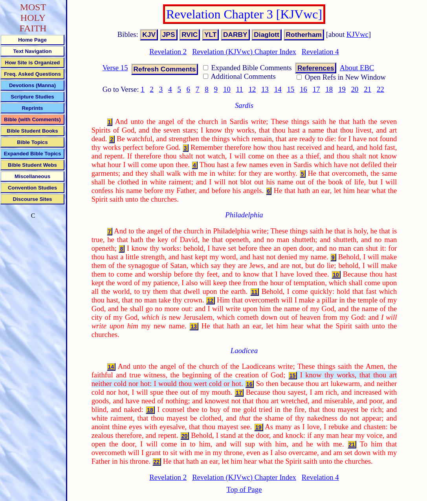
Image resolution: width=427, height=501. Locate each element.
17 (316, 89)
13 (265, 89)
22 (380, 89)
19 (342, 89)
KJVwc (357, 34)
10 (227, 89)
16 (303, 89)
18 (329, 89)
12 (252, 89)
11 (239, 89)
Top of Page (244, 489)
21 (367, 89)
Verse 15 (115, 68)
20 (355, 89)
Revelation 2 (168, 51)
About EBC (357, 68)
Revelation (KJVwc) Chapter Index (244, 51)
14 (278, 89)
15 (291, 89)
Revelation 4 (320, 51)
